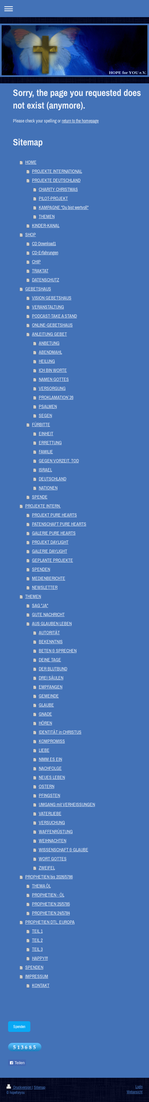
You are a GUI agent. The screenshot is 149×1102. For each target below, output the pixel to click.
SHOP (30, 234)
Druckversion (19, 1087)
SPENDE (40, 496)
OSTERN (46, 786)
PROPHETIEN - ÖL (48, 894)
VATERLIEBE (50, 813)
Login (139, 1087)
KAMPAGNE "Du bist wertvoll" (64, 207)
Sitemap (39, 1087)
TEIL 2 (37, 940)
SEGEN (45, 415)
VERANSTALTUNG (48, 307)
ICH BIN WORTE (53, 370)
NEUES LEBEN (52, 777)
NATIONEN (48, 487)
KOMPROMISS (52, 741)
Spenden (19, 1026)
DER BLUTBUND (53, 668)
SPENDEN (41, 569)
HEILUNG (47, 361)
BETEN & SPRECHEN (58, 650)
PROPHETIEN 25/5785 (51, 904)
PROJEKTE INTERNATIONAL (57, 171)
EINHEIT (46, 433)
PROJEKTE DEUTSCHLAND (56, 180)
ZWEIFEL (47, 867)
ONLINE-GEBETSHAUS (52, 325)
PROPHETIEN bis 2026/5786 (49, 876)
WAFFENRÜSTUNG (56, 831)
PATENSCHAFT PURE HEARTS (59, 524)
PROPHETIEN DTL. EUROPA (50, 922)
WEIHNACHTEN (52, 840)
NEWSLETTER (45, 587)
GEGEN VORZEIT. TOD (59, 460)
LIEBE (44, 750)
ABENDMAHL (50, 352)
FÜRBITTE (41, 424)
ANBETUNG (49, 343)
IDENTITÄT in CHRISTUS (60, 732)
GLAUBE (46, 705)
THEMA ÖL (41, 885)
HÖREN (45, 723)
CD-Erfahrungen (45, 252)
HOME (31, 162)
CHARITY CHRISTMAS (58, 189)
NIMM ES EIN (50, 759)
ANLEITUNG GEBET (49, 334)
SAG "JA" (40, 605)
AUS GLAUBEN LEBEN (52, 623)
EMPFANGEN (50, 686)
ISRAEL (45, 469)
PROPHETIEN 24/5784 (51, 913)
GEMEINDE (49, 695)
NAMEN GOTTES (54, 379)
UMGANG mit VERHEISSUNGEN (67, 804)
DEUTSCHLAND (52, 478)
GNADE (45, 714)
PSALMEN (48, 406)
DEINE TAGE (50, 659)
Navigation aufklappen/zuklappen (74, 9)
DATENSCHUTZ (45, 279)
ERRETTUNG (50, 442)
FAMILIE (46, 451)
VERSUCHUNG (52, 822)
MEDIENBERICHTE (48, 578)
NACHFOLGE (50, 768)
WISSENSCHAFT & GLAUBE (63, 849)
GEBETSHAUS (38, 288)
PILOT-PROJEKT (53, 198)
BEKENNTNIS (51, 641)
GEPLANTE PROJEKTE (52, 560)
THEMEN (47, 216)
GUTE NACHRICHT (48, 614)
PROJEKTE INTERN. (43, 506)
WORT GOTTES (53, 858)
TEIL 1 (37, 931)
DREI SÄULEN (51, 677)
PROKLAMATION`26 (56, 397)
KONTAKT (40, 985)
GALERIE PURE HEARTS (54, 533)
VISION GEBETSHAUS (51, 297)
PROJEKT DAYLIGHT (50, 542)
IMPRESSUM (36, 976)
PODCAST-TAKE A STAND (54, 316)
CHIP (36, 261)
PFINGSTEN (49, 795)
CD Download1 (44, 243)
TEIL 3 (37, 949)
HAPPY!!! (40, 958)
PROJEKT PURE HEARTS (54, 515)
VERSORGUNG (52, 388)
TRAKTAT (40, 270)
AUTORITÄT (49, 632)
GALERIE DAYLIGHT (49, 551)
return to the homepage (80, 120)
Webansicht (135, 1092)
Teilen (17, 1063)
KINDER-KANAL (45, 225)
